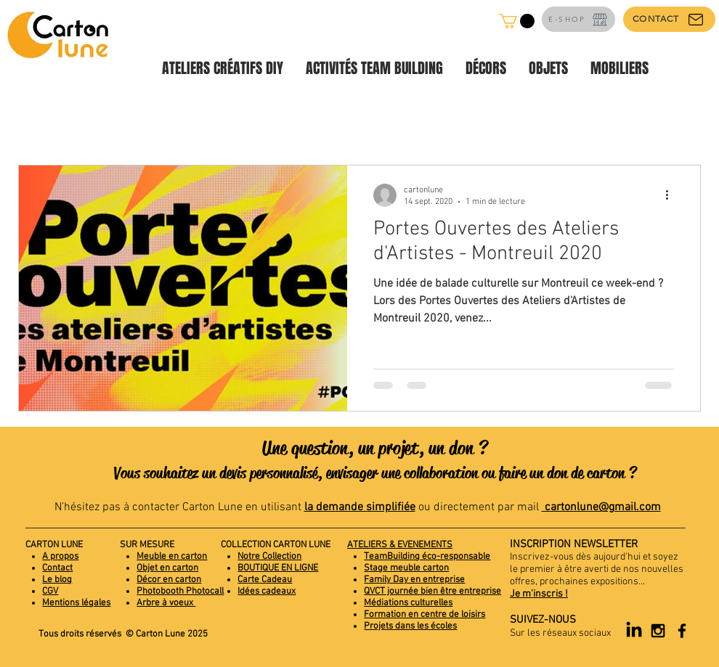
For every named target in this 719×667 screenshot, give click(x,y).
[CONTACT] (669, 19)
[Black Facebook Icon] (682, 630)
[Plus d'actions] (672, 195)
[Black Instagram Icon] (658, 630)
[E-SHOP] (578, 19)
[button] (517, 21)
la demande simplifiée (359, 507)
